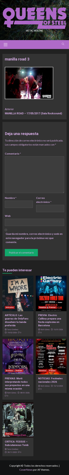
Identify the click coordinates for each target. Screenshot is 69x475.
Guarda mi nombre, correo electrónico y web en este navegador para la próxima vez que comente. (34, 237)
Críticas (9, 434)
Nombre (10, 197)
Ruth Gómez (45, 329)
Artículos (10, 307)
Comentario (13, 153)
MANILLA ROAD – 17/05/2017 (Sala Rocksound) (34, 111)
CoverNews (26, 469)
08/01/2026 (25, 393)
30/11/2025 (12, 452)
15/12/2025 (58, 386)
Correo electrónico (43, 200)
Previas (52, 307)
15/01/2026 (58, 330)
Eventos (42, 307)
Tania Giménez (12, 329)
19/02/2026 (12, 333)
